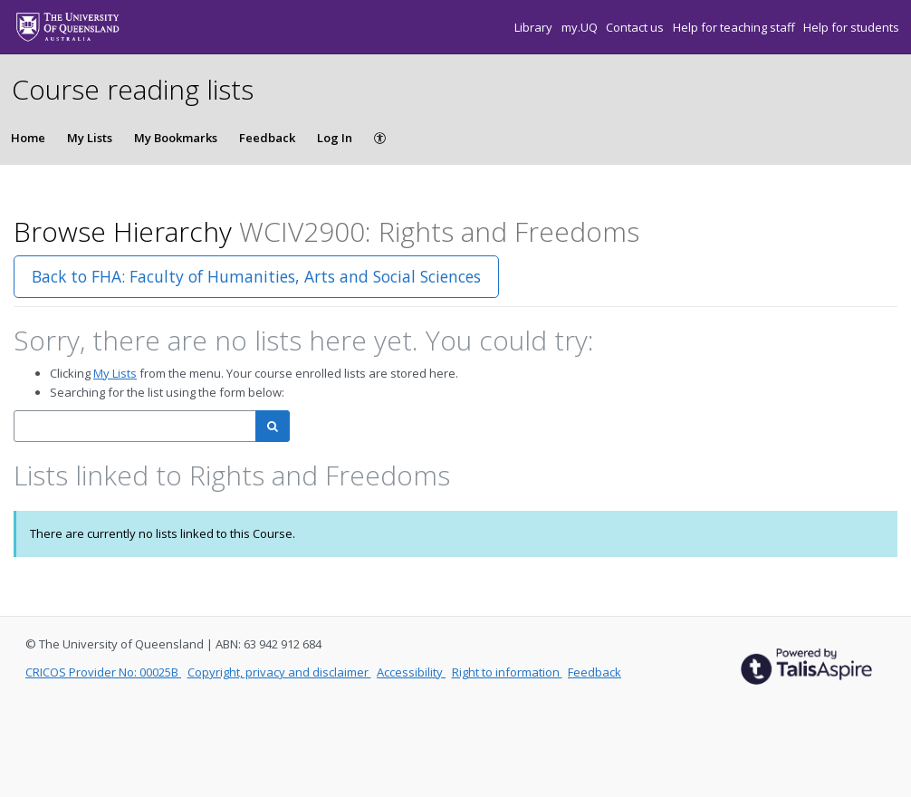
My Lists (89, 138)
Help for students (851, 27)
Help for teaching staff (735, 27)
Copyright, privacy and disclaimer (279, 672)
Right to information (507, 672)
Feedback (267, 138)
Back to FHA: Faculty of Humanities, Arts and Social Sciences (256, 276)
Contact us (636, 27)
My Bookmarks (175, 138)
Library (534, 27)
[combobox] (135, 426)
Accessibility (411, 672)
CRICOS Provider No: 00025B (103, 672)
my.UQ (580, 27)
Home (28, 138)
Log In (334, 138)
